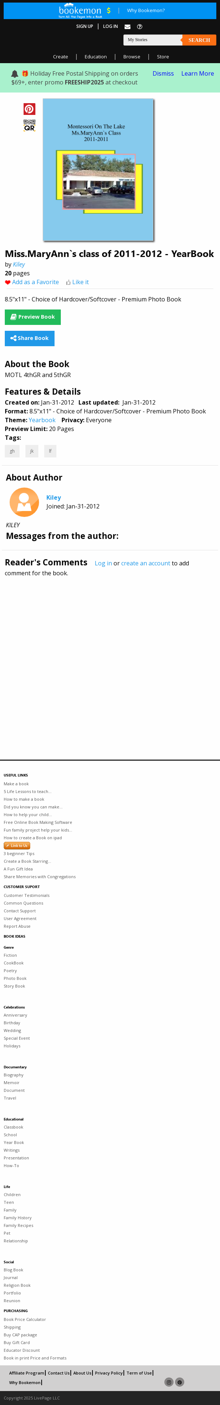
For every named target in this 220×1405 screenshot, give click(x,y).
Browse (131, 56)
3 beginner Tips (19, 853)
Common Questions (23, 903)
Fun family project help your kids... (38, 830)
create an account (145, 563)
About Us (82, 1373)
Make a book (16, 783)
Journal (11, 1277)
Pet (7, 1233)
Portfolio (12, 1293)
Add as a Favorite (35, 282)
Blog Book (13, 1269)
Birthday (12, 1022)
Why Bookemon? (146, 10)
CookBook (14, 963)
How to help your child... (28, 814)
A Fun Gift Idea (18, 869)
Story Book (14, 986)
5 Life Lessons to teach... (28, 791)
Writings (12, 1150)
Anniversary (15, 1015)
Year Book (14, 1142)
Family (10, 1210)
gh (12, 451)
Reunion (12, 1300)
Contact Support (20, 910)
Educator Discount (22, 1350)
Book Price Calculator (25, 1319)
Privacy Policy (109, 1373)
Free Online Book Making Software (38, 822)
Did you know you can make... (33, 807)
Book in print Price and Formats (35, 1358)
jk (32, 451)
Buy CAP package (20, 1334)
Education (96, 56)
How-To (11, 1165)
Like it (80, 282)
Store (163, 56)
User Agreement (20, 918)
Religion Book (17, 1285)
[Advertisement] (110, 652)
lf (50, 451)
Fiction (10, 955)
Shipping (12, 1327)
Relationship (16, 1240)
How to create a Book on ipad (33, 837)
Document (14, 1090)
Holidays (12, 1046)
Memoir (12, 1082)
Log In (110, 26)
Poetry (10, 970)
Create (60, 56)
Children (12, 1194)
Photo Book (15, 978)
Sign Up (84, 26)
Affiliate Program (26, 1373)
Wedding (12, 1030)
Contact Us (59, 1373)
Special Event (17, 1038)
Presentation (16, 1157)
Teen (9, 1202)
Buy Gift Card (17, 1342)
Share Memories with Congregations (40, 876)
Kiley (19, 264)
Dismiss (163, 73)
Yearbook (42, 420)
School (10, 1134)
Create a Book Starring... (27, 861)
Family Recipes (18, 1225)
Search (199, 40)
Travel (10, 1098)
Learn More (197, 73)
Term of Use (139, 1373)
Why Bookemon (25, 1382)
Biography (14, 1075)
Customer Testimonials (26, 895)
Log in (103, 563)
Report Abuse (17, 926)
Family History (18, 1217)
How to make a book (24, 799)
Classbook (13, 1127)
